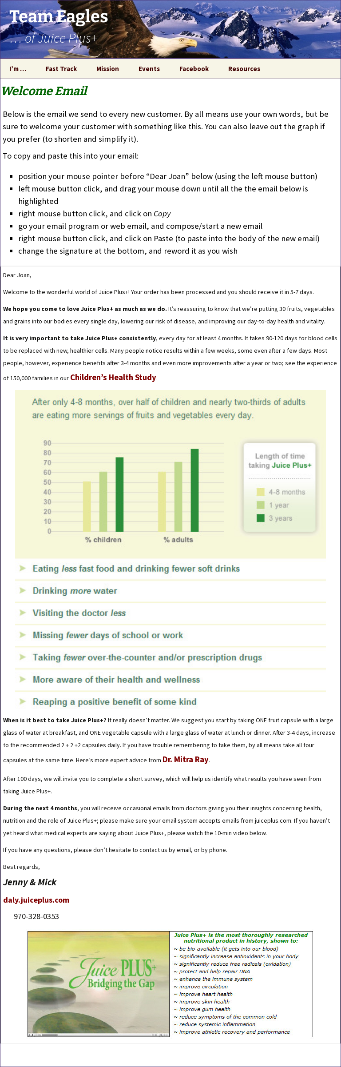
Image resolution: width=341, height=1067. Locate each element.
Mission (107, 68)
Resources (244, 68)
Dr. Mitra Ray (186, 759)
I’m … (17, 68)
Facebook (194, 68)
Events (149, 68)
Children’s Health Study (113, 377)
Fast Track (61, 68)
